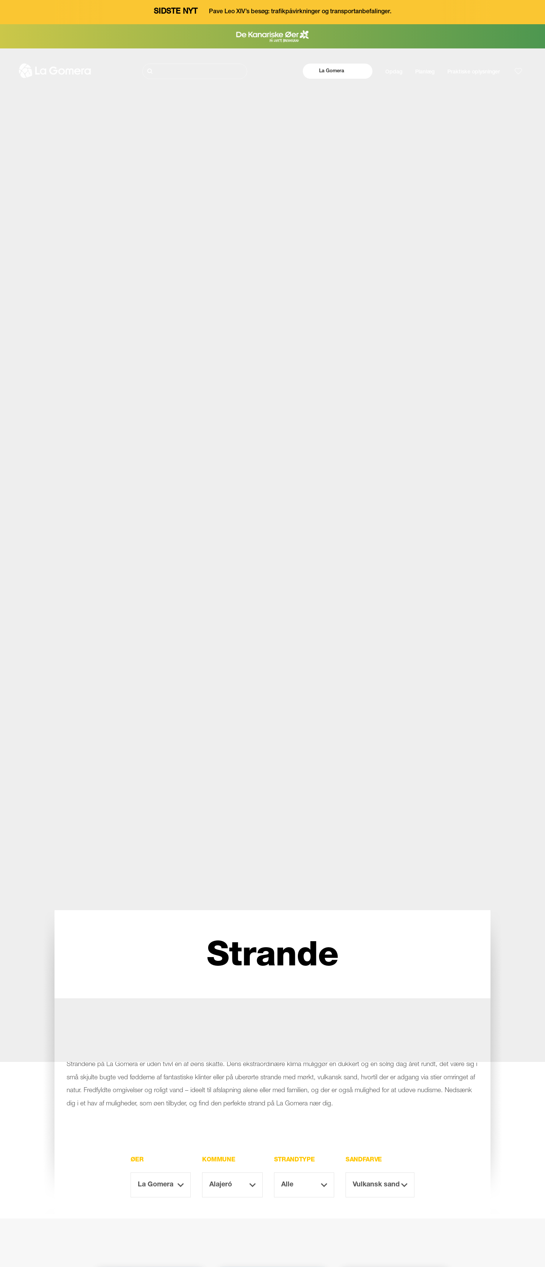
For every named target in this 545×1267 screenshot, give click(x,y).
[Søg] (194, 71)
